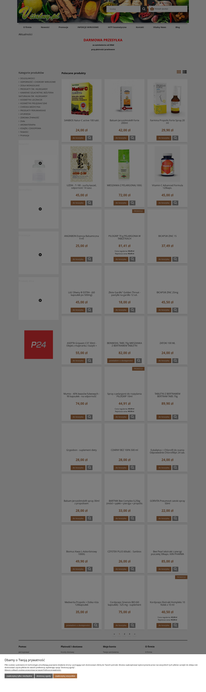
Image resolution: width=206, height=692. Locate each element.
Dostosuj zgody (43, 676)
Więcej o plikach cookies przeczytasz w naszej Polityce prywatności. (33, 670)
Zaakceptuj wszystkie (65, 676)
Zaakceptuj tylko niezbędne (19, 676)
